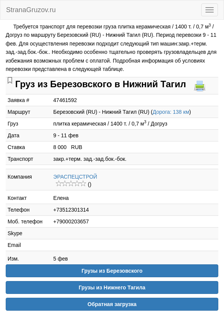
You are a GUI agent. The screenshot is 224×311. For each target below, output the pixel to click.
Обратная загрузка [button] (111, 304)
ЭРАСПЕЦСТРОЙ (75, 177)
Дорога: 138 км (171, 112)
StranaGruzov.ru (31, 10)
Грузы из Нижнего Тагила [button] (112, 287)
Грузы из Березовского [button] (112, 271)
